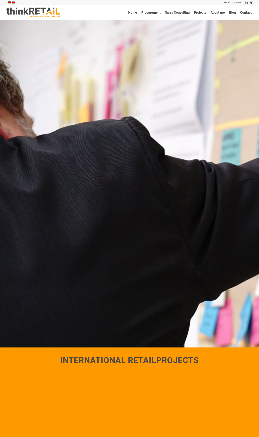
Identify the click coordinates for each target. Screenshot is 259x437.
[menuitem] (132, 12)
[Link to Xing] (251, 2)
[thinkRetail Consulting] (33, 12)
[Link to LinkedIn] (246, 2)
